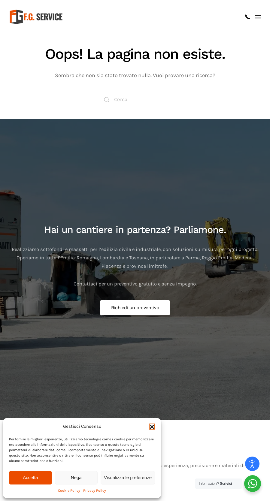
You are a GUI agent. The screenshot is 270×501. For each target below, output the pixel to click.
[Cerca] (135, 99)
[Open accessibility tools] (252, 464)
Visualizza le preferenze (128, 477)
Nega (76, 477)
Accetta (30, 477)
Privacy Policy (94, 490)
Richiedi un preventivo (135, 307)
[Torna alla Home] (37, 17)
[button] (152, 427)
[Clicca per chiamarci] (247, 17)
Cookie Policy (69, 490)
